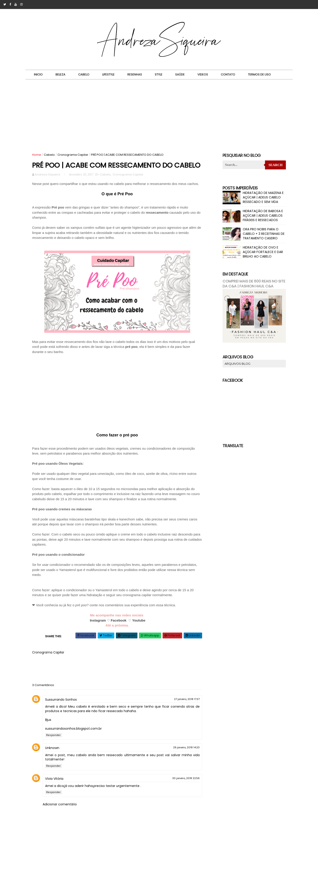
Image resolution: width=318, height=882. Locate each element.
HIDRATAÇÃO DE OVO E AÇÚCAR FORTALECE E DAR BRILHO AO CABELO (263, 251)
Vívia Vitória (54, 778)
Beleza (60, 74)
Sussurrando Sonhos (61, 699)
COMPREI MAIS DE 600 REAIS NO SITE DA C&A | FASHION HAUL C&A (254, 284)
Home (36, 155)
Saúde (180, 74)
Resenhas (134, 74)
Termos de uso (259, 74)
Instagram (98, 620)
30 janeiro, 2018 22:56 (186, 778)
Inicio (38, 74)
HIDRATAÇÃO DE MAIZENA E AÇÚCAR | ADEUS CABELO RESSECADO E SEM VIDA (263, 197)
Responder (53, 735)
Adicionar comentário (60, 804)
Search (275, 165)
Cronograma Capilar (72, 155)
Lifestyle (108, 74)
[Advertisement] (159, 113)
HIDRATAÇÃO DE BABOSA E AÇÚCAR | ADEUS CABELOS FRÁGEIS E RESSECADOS (263, 215)
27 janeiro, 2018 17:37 (187, 699)
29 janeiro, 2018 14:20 (186, 747)
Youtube (138, 620)
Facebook (118, 620)
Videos (202, 74)
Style (158, 74)
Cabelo (83, 74)
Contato (228, 74)
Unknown (52, 748)
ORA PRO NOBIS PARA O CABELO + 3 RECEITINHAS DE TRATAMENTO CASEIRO (264, 233)
